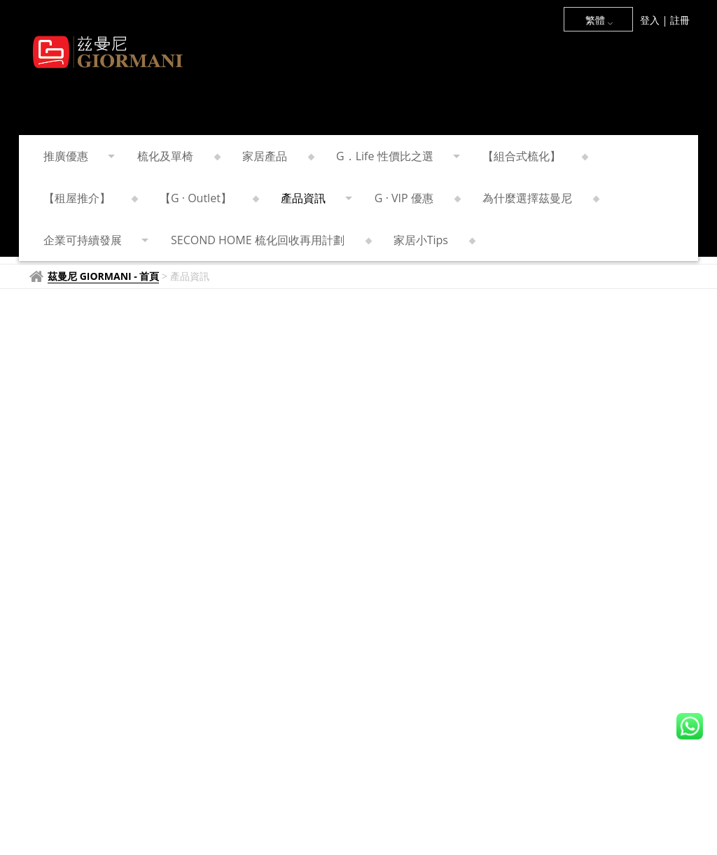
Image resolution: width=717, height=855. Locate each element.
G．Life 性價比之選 (397, 156)
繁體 (599, 20)
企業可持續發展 (94, 240)
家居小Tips (433, 240)
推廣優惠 (78, 156)
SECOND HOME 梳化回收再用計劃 (270, 240)
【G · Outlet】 (208, 198)
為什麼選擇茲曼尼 (539, 198)
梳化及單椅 (177, 156)
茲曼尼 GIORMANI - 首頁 (103, 276)
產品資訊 (315, 198)
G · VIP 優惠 (416, 198)
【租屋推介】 (89, 198)
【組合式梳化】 (533, 156)
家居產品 (277, 156)
